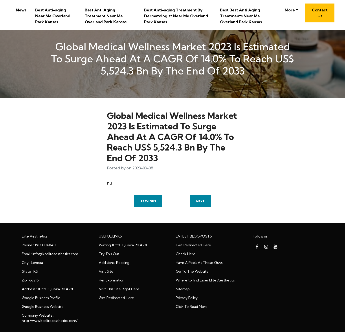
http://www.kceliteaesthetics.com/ (49, 320)
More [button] (290, 10)
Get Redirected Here (116, 298)
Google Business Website (43, 306)
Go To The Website (192, 271)
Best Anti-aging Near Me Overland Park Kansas (52, 15)
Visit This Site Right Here (119, 289)
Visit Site (106, 271)
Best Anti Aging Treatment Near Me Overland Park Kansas (106, 15)
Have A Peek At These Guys (199, 262)
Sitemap (183, 289)
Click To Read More (191, 306)
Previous (148, 201)
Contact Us (320, 12)
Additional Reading (114, 262)
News (21, 10)
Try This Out (109, 254)
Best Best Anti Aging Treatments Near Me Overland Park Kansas (241, 15)
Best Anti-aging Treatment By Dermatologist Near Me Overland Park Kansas (176, 15)
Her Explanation (111, 280)
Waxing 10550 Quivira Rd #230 (123, 245)
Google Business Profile (41, 298)
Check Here (185, 254)
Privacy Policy (187, 298)
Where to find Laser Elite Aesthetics (205, 280)
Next (200, 201)
